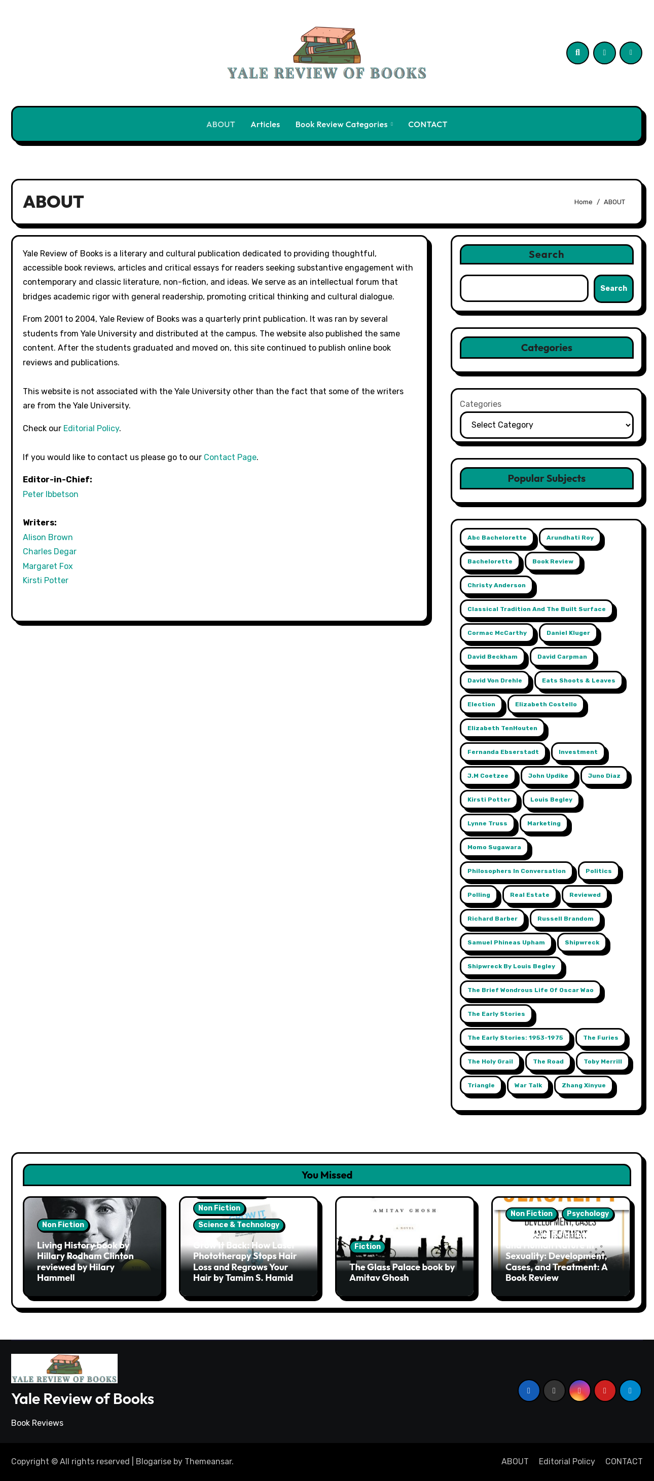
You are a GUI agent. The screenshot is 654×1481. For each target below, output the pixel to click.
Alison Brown (48, 537)
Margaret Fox (48, 566)
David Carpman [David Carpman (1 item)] (562, 656)
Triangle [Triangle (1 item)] (481, 1085)
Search (547, 254)
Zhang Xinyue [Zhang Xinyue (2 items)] (584, 1085)
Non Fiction (63, 1225)
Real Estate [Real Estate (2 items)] (530, 894)
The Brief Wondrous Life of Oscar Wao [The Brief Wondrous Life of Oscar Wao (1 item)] (530, 990)
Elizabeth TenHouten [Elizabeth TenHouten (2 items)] (502, 728)
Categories (480, 404)
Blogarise (153, 1461)
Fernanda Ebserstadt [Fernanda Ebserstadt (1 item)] (503, 751)
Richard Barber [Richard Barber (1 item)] (492, 918)
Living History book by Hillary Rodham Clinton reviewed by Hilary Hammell (85, 1261)
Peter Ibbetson (51, 494)
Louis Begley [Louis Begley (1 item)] (551, 799)
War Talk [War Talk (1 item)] (528, 1085)
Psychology (588, 1213)
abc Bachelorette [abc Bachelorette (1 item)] (497, 537)
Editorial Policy (91, 428)
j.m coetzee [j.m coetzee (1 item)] (487, 775)
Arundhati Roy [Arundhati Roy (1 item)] (570, 537)
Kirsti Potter (45, 580)
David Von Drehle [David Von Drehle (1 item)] (494, 680)
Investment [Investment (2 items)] (578, 751)
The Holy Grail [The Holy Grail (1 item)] (490, 1061)
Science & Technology (238, 1225)
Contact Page (230, 457)
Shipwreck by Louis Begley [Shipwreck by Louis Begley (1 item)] (511, 966)
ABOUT (220, 124)
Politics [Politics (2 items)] (599, 871)
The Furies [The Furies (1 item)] (601, 1037)
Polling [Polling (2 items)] (478, 894)
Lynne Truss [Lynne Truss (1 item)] (487, 823)
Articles (265, 124)
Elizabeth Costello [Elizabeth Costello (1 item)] (546, 704)
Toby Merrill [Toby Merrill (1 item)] (603, 1061)
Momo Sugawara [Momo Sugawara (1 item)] (494, 847)
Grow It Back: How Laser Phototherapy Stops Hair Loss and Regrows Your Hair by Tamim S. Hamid (245, 1261)
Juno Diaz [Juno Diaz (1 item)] (604, 775)
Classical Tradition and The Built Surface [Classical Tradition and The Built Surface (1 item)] (536, 609)
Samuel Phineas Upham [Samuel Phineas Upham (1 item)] (506, 942)
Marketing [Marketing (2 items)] (544, 823)
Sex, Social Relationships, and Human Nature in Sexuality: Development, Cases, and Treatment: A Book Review (558, 1255)
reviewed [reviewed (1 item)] (585, 894)
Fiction (367, 1246)
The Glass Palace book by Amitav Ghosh (402, 1272)
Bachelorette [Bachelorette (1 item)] (490, 561)
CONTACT (428, 124)
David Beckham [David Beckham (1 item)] (492, 656)
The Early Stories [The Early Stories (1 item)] (496, 1013)
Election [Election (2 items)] (481, 704)
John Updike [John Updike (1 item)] (548, 775)
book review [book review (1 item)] (552, 561)
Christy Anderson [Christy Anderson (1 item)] (496, 585)
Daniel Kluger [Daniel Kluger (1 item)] (568, 632)
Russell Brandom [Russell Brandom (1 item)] (565, 918)
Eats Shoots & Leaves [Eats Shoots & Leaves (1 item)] (578, 680)
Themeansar (208, 1461)
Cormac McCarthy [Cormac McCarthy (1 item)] (497, 632)
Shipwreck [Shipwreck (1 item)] (582, 942)
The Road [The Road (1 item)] (548, 1061)
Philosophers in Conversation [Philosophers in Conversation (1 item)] (516, 871)
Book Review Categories (343, 124)
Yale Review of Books (82, 1398)
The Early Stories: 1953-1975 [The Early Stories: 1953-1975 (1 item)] (515, 1037)
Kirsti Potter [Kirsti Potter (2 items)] (489, 799)
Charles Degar (50, 551)
